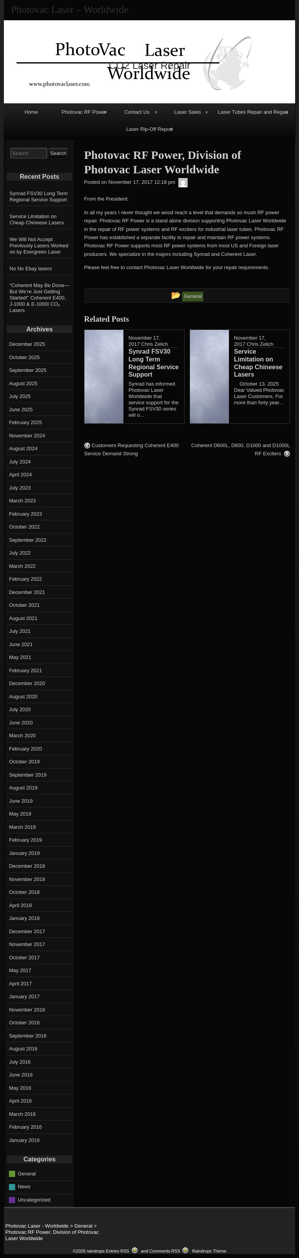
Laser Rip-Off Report (149, 129)
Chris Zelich (154, 344)
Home (31, 112)
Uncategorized (34, 1199)
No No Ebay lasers (31, 268)
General (27, 1173)
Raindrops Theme (209, 1251)
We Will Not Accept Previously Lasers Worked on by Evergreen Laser (39, 245)
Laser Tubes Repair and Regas (253, 112)
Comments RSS (165, 1251)
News (24, 1186)
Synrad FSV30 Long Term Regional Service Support (39, 196)
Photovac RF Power (84, 112)
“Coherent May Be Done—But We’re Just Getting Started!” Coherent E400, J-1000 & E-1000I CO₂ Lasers (39, 297)
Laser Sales (187, 112)
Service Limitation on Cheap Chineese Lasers (37, 219)
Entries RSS (117, 1251)
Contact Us (137, 112)
